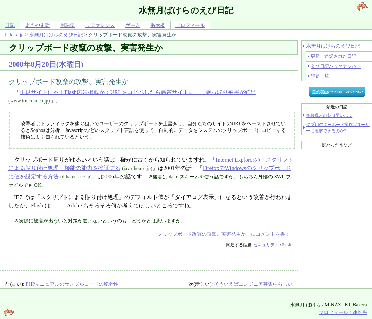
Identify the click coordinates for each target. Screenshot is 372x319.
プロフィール (190, 25)
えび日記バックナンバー (336, 66)
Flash (286, 244)
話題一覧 (320, 76)
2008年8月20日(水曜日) (46, 64)
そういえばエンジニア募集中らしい (253, 284)
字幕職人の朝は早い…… (329, 115)
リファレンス (100, 25)
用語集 (67, 25)
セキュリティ (266, 244)
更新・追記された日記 (333, 56)
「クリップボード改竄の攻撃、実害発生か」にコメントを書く (221, 234)
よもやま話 (37, 25)
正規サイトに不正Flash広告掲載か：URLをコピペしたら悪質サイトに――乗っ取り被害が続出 (138, 92)
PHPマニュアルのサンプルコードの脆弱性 (72, 284)
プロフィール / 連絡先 (343, 312)
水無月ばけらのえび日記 (56, 34)
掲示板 (157, 25)
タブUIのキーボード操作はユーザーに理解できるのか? (338, 127)
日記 (10, 25)
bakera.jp (14, 34)
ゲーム (132, 25)
